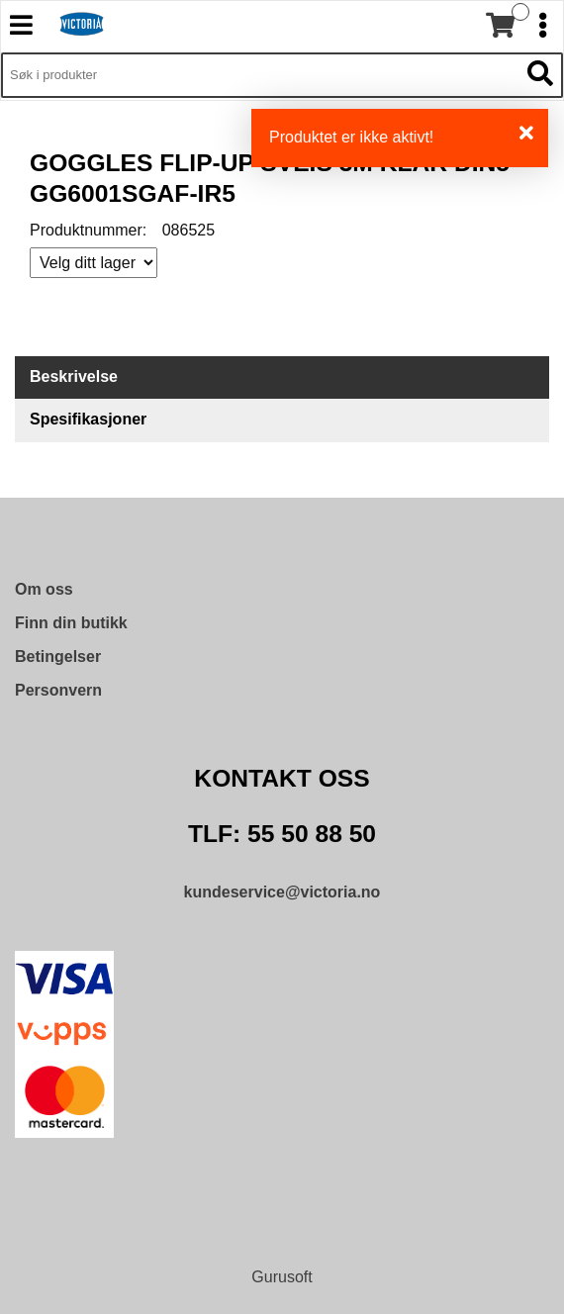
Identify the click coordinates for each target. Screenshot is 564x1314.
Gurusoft (281, 1276)
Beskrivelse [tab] (74, 376)
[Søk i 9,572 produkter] (260, 75)
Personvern (58, 690)
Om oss (44, 589)
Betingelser (58, 656)
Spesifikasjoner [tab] (88, 419)
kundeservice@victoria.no (282, 892)
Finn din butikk (71, 622)
